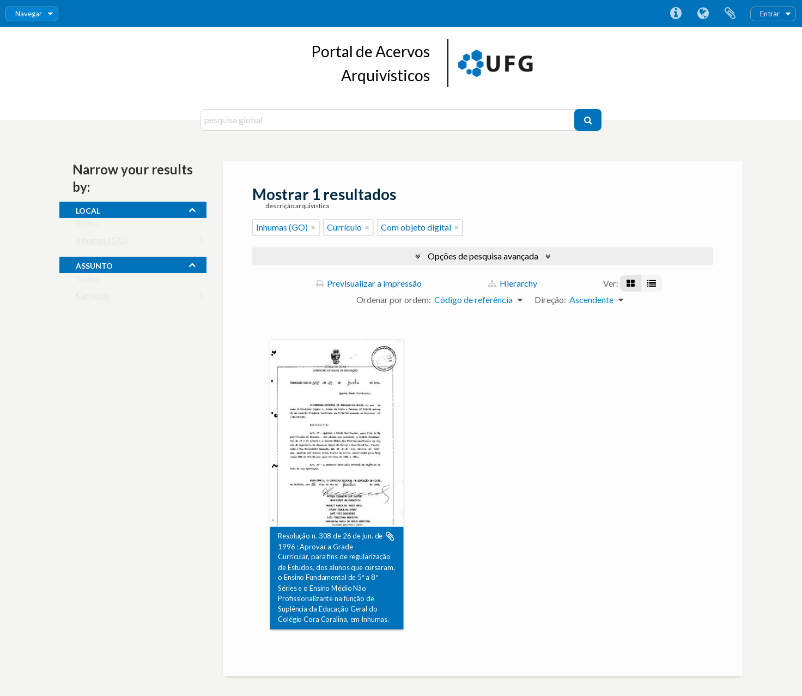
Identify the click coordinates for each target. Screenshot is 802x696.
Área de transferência (730, 13)
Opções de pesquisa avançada (483, 256)
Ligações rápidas (675, 13)
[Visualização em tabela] (652, 283)
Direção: (550, 299)
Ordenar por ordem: (393, 299)
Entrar (770, 13)
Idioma (702, 13)
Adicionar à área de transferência (390, 536)
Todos (87, 226)
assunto (94, 264)
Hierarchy (512, 283)
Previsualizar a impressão (369, 283)
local (88, 209)
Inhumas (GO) (101, 242)
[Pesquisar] (588, 120)
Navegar (28, 13)
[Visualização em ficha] (630, 283)
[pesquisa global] (388, 120)
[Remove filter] (313, 227)
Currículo (93, 297)
